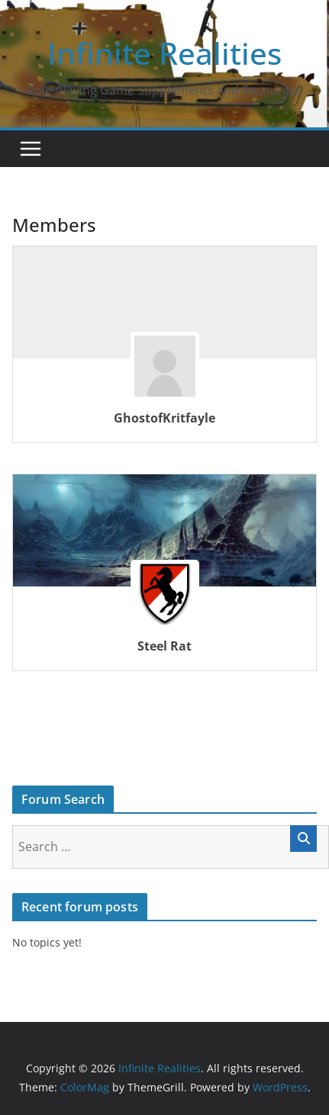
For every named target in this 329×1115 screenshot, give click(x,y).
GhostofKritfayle (164, 418)
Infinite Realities (164, 53)
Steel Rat (164, 646)
